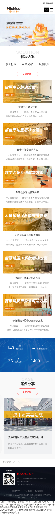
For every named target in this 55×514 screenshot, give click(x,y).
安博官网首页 (39, 507)
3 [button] (27, 42)
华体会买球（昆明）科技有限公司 (21, 504)
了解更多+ (27, 74)
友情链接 (39, 491)
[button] (6, 427)
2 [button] (23, 42)
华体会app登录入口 (10, 512)
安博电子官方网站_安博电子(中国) (15, 502)
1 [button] (19, 42)
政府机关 (44, 64)
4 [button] (31, 42)
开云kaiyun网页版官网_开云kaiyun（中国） (34, 510)
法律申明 (16, 491)
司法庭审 (27, 64)
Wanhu (48, 495)
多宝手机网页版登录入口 (20, 507)
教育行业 (11, 64)
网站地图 (27, 491)
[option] (27, 30)
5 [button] (35, 42)
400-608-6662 (47, 3)
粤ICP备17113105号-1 (27, 497)
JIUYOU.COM (6, 510)
